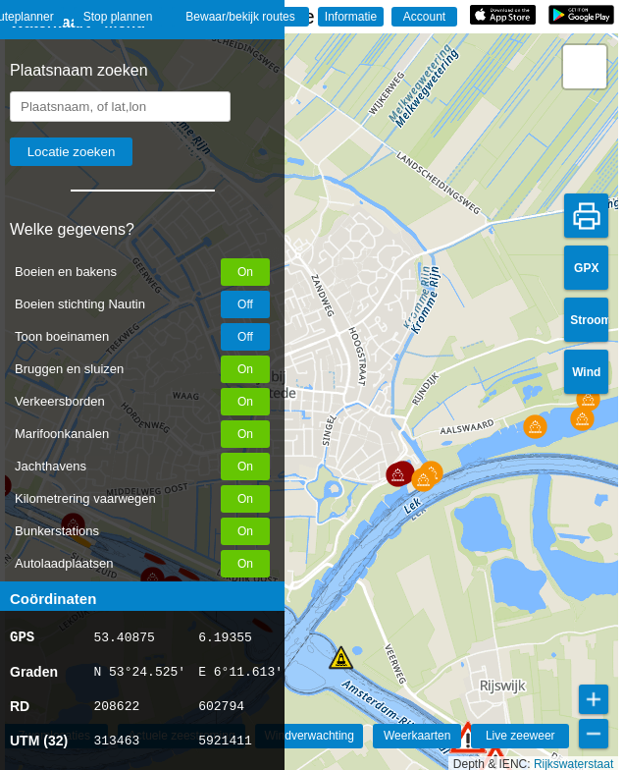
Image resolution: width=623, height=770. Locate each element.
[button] (468, 737)
